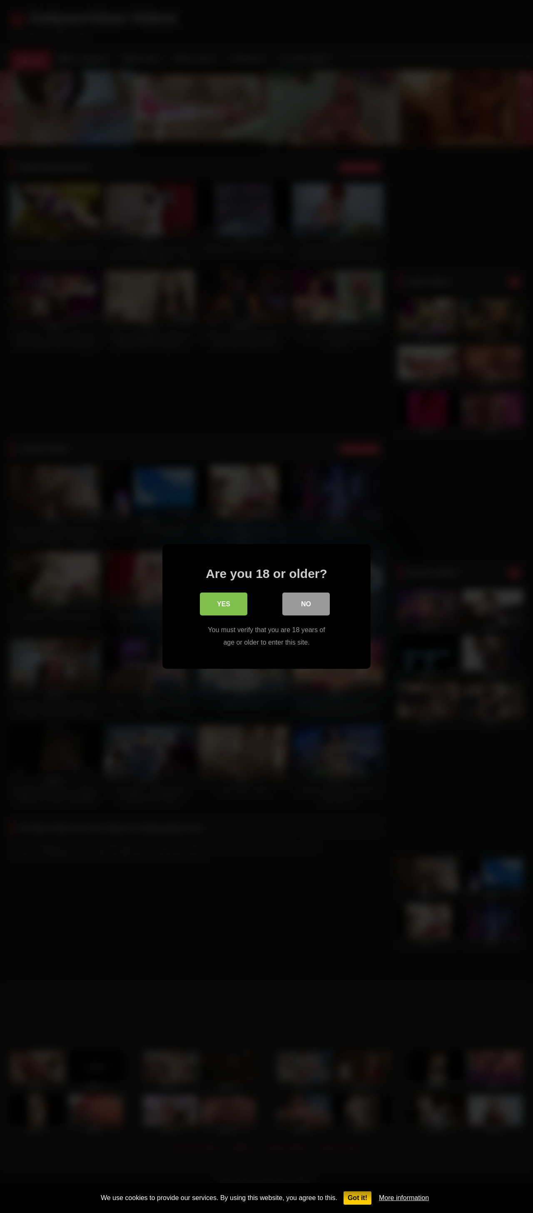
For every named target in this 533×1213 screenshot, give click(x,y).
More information (404, 1197)
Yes (223, 604)
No (306, 604)
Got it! (357, 1197)
